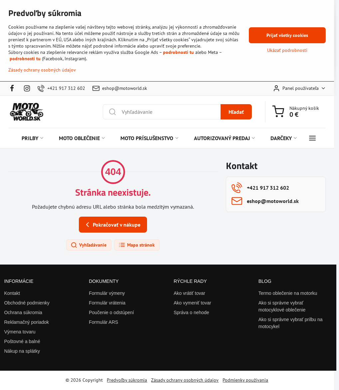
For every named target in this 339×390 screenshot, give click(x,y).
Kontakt (12, 293)
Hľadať (236, 111)
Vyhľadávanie (88, 245)
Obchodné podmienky (26, 302)
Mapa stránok (136, 245)
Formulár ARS (103, 322)
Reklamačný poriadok (26, 322)
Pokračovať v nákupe (112, 225)
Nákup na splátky (22, 351)
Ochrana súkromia (23, 312)
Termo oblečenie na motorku (287, 293)
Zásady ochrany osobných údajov (185, 380)
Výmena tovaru (19, 331)
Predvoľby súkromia (127, 380)
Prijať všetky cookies (287, 35)
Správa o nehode (191, 312)
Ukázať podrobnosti (287, 50)
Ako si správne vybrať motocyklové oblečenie (282, 306)
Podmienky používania (245, 380)
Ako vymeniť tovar (192, 302)
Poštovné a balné (22, 341)
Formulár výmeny (107, 293)
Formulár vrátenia (107, 302)
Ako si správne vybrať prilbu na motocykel (290, 323)
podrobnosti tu (178, 52)
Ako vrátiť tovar (189, 293)
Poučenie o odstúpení (111, 312)
